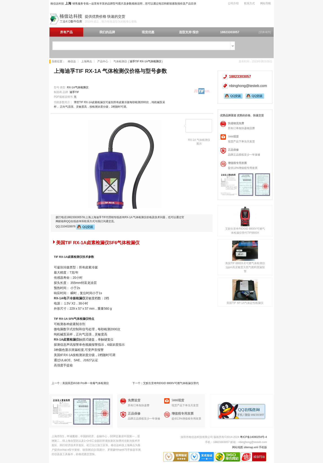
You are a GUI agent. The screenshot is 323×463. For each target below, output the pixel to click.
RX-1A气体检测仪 (77, 87)
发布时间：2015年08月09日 (255, 61)
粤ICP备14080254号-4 (253, 437)
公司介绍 (233, 3)
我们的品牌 (107, 32)
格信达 (72, 61)
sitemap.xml (251, 447)
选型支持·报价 (189, 32)
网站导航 (265, 3)
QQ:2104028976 (75, 227)
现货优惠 (148, 32)
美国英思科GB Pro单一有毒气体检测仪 (85, 383)
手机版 (263, 447)
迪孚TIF (74, 92)
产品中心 (102, 61)
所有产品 (66, 32)
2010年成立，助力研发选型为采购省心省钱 (111, 21)
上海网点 (86, 61)
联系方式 (249, 3)
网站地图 (237, 447)
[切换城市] (265, 32)
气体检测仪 (120, 61)
